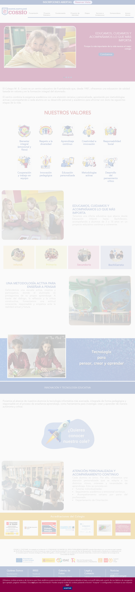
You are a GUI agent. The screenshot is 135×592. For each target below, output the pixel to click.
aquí (33, 583)
